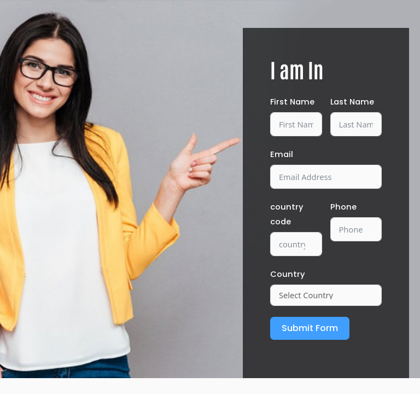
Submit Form (310, 328)
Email (281, 154)
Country (287, 274)
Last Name (352, 101)
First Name (292, 101)
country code (286, 214)
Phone (343, 206)
